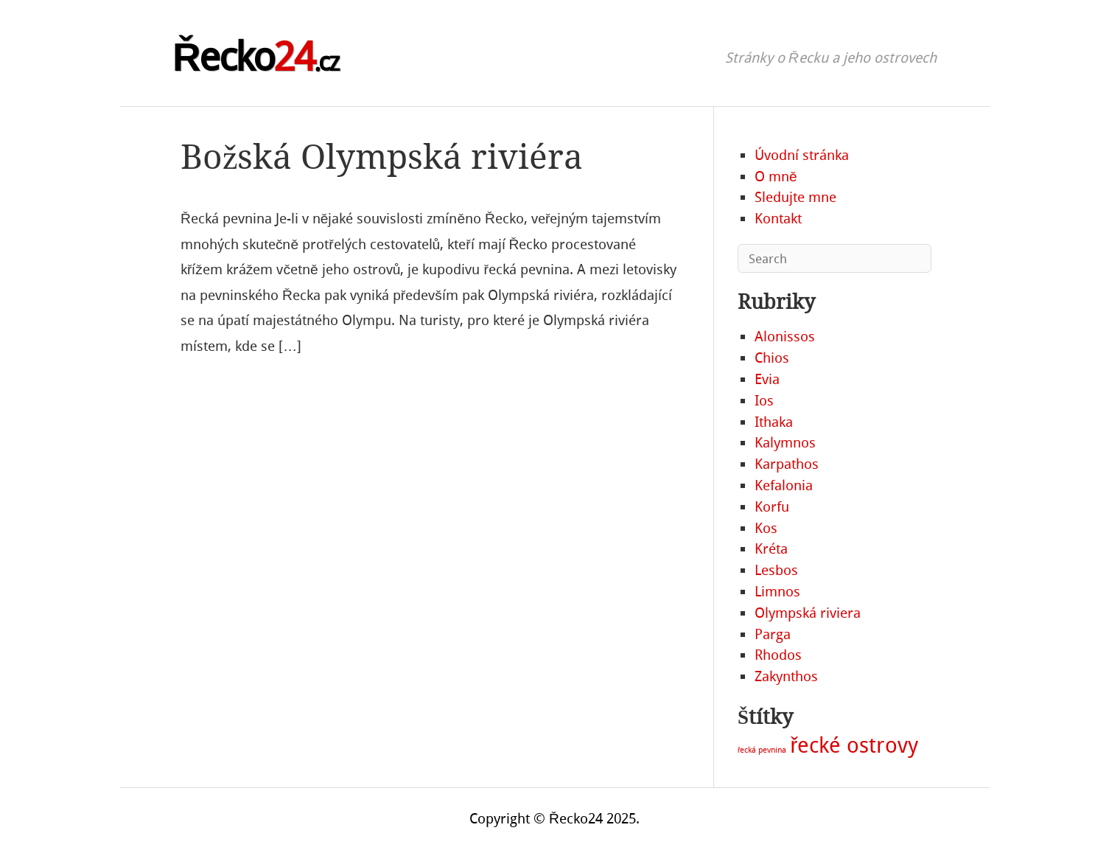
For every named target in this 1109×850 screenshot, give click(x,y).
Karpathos (787, 464)
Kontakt (778, 218)
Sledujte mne (795, 197)
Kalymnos (785, 442)
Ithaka (774, 422)
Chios (772, 357)
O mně (776, 176)
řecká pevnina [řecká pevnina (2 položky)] (762, 750)
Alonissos (785, 336)
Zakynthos (786, 676)
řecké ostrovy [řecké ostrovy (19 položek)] (854, 746)
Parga (773, 634)
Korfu (772, 506)
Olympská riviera (808, 613)
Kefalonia (784, 485)
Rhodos (778, 655)
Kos (766, 528)
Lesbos (776, 570)
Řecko (254, 57)
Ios (764, 400)
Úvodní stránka (802, 155)
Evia (767, 379)
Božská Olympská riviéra (382, 157)
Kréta (771, 548)
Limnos (777, 591)
